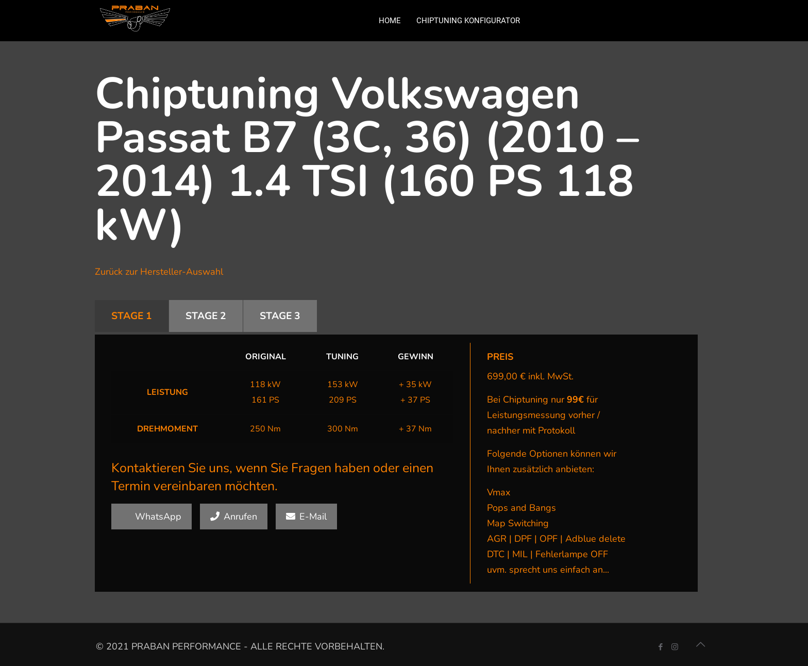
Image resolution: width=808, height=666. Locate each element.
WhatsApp (151, 516)
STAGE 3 (280, 316)
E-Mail (306, 516)
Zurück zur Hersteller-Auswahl (159, 271)
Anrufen (233, 516)
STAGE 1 (131, 316)
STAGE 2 (206, 316)
